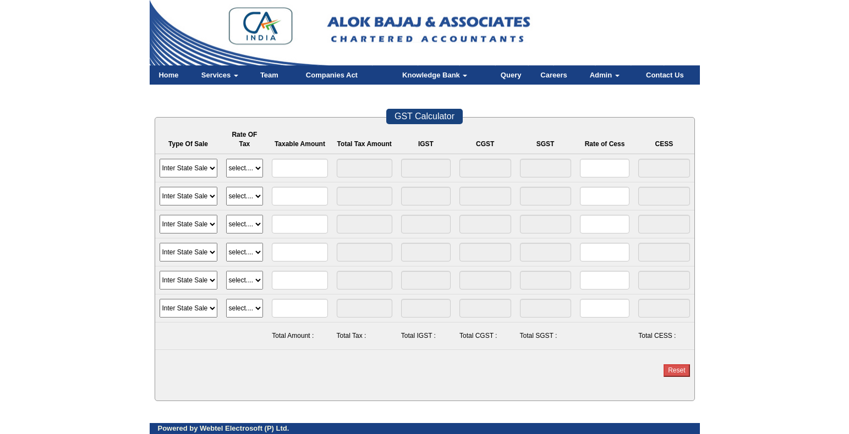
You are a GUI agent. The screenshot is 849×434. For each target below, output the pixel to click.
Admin (605, 75)
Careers (553, 75)
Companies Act (332, 75)
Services (219, 75)
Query (511, 75)
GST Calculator (424, 116)
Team (269, 75)
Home (168, 75)
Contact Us (665, 75)
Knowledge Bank (434, 75)
